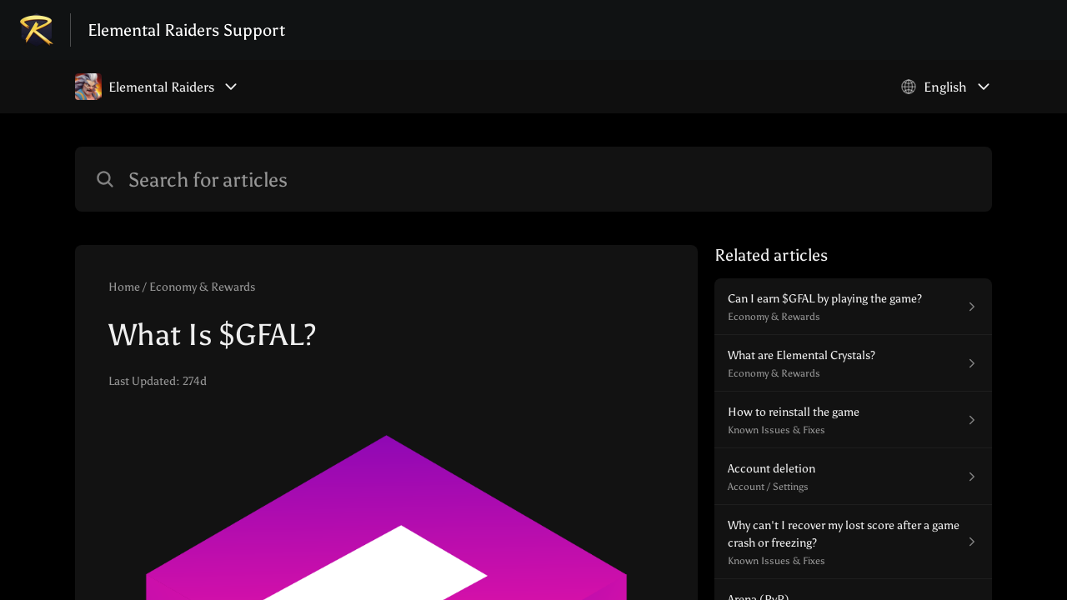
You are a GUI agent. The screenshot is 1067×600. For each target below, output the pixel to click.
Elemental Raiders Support (186, 30)
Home (124, 287)
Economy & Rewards (202, 287)
